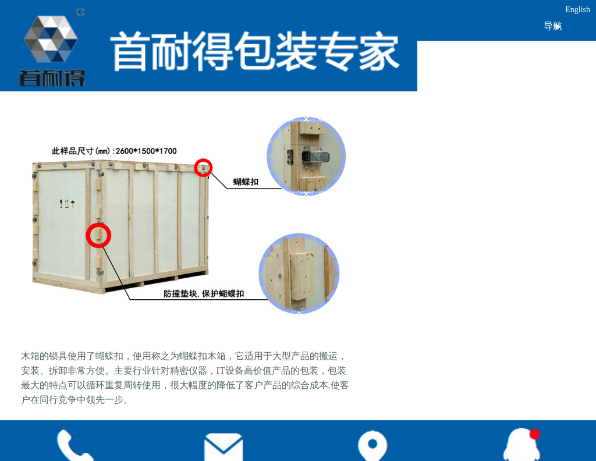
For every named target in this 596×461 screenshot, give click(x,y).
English (577, 9)
